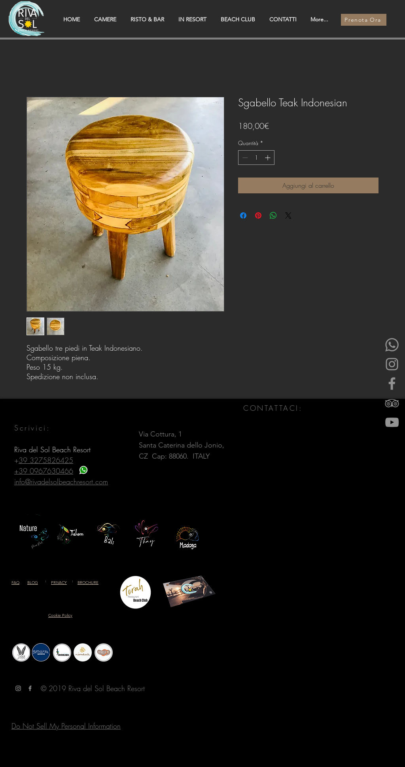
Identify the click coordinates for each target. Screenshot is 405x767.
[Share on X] (288, 215)
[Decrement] (244, 157)
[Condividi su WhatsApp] (273, 215)
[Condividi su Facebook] (243, 215)
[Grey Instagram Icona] (18, 688)
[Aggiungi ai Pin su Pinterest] (258, 215)
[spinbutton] (256, 157)
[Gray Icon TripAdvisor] (392, 403)
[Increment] (268, 157)
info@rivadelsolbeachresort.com (61, 481)
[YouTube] (392, 422)
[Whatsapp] (392, 344)
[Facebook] (392, 383)
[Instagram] (392, 364)
